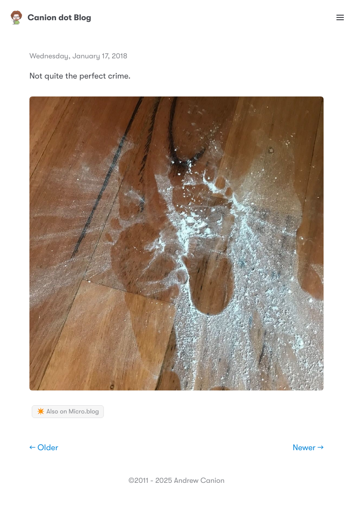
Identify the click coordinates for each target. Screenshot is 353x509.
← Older (43, 447)
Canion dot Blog (50, 17)
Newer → (308, 447)
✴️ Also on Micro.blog (68, 411)
